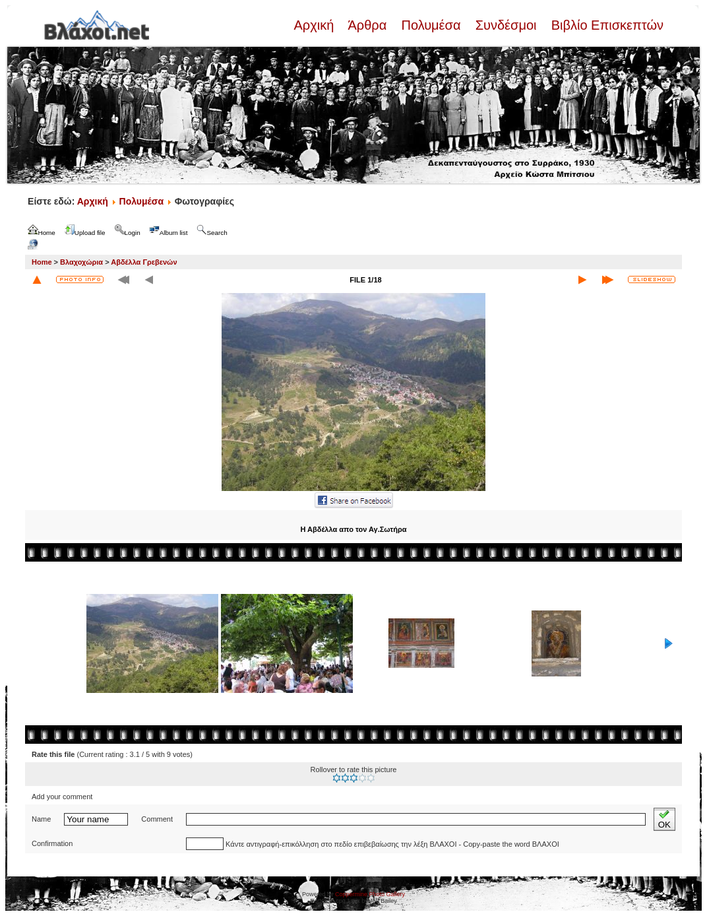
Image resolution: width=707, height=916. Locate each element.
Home (42, 262)
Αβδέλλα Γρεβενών (144, 262)
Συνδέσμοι (506, 25)
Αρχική (315, 25)
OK (664, 819)
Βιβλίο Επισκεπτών (605, 25)
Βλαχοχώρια (81, 262)
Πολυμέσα (431, 25)
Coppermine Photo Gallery (370, 894)
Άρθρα (367, 25)
